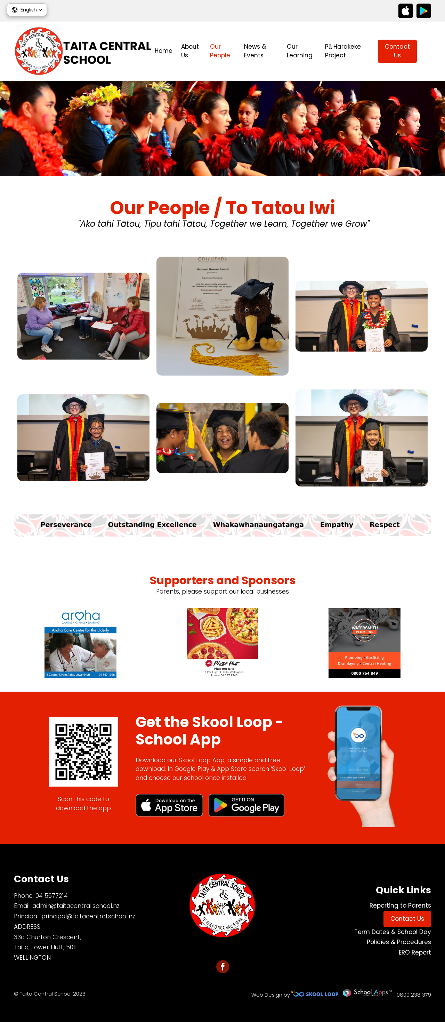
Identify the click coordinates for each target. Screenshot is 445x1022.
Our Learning (300, 51)
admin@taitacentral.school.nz (76, 906)
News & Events (255, 51)
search (427, 51)
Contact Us (397, 51)
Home (163, 51)
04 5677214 (51, 896)
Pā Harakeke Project (343, 51)
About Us (190, 51)
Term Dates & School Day (392, 932)
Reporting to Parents (400, 905)
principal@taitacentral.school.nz (88, 916)
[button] (26, 10)
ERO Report (415, 952)
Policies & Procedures (399, 942)
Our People (220, 51)
